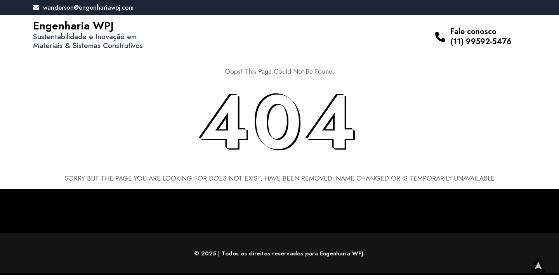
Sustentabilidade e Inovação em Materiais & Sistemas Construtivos (88, 41)
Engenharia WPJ (73, 26)
